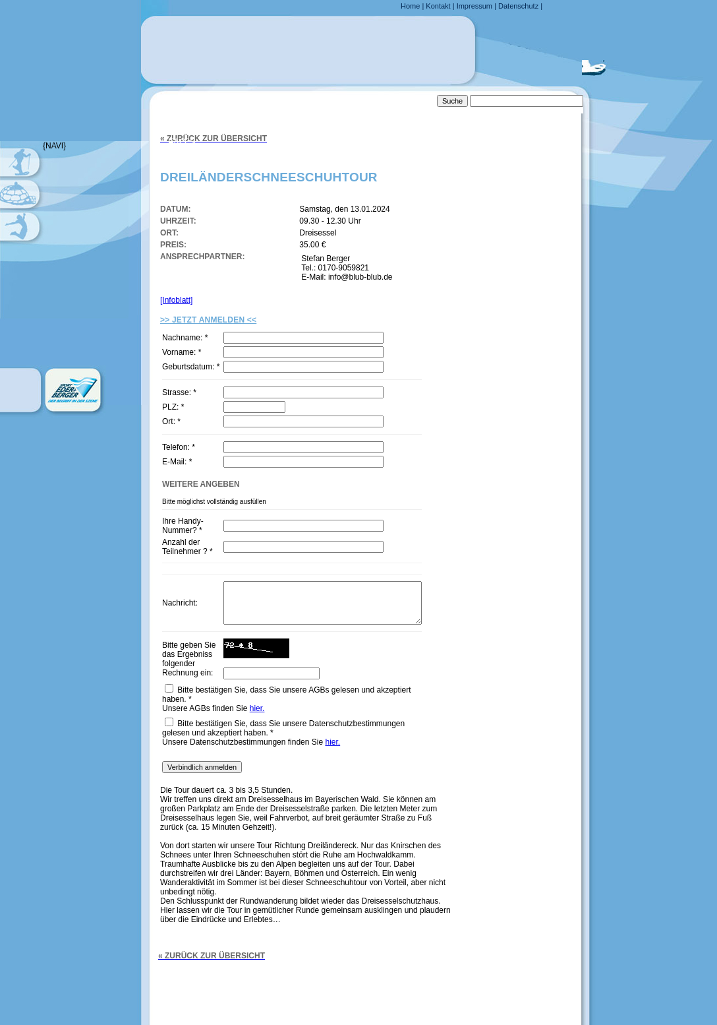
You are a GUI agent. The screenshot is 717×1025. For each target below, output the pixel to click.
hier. (257, 728)
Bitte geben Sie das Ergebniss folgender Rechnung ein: (187, 676)
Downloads (198, 196)
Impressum (474, 6)
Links (181, 169)
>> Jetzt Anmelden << (208, 320)
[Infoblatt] (176, 300)
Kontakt (438, 6)
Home (410, 6)
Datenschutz (518, 6)
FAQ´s (182, 142)
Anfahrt (189, 114)
